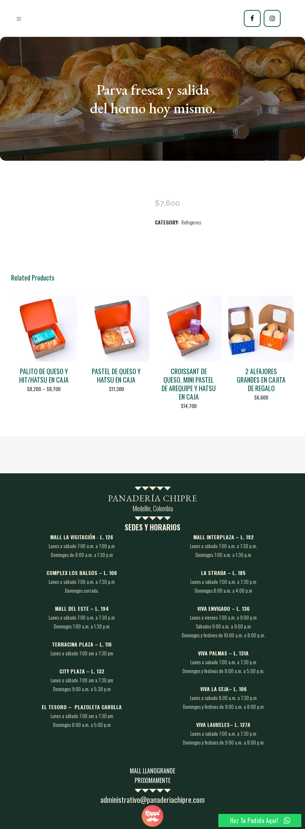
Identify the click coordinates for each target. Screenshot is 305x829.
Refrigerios (191, 222)
